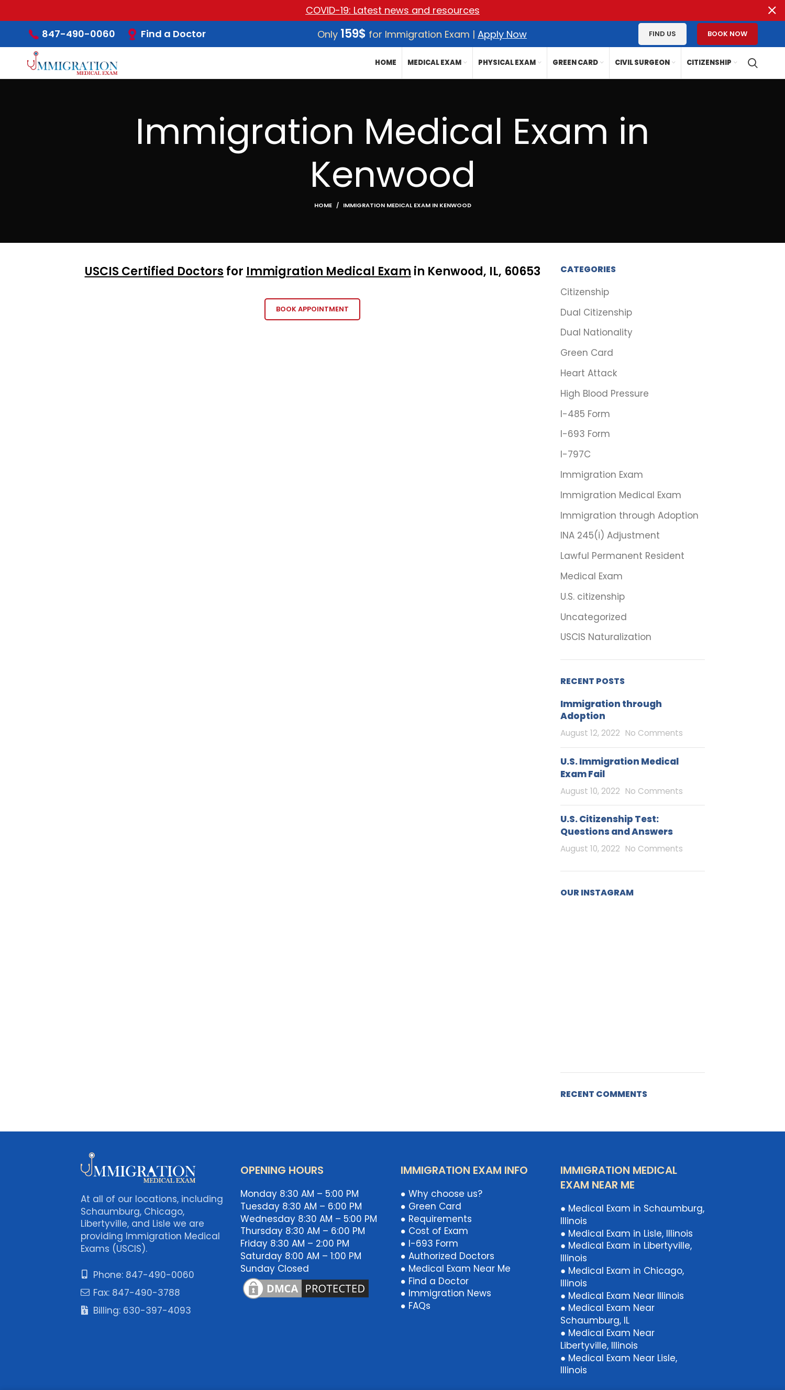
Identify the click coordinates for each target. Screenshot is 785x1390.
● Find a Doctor (435, 1280)
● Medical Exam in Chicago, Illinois (622, 1277)
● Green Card (431, 1206)
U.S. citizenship (592, 596)
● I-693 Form (429, 1243)
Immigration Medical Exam (328, 271)
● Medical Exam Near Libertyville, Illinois (607, 1339)
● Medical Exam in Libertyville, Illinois (626, 1251)
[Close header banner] (772, 10)
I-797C (575, 455)
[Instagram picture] (583, 932)
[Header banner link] (377, 10)
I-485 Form (585, 414)
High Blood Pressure (604, 393)
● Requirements (436, 1218)
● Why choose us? (441, 1193)
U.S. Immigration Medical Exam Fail (619, 767)
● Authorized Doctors (447, 1256)
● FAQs (415, 1305)
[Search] (753, 62)
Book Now (727, 34)
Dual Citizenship (596, 312)
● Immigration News (446, 1293)
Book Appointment (312, 309)
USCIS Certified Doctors (154, 271)
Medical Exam (591, 576)
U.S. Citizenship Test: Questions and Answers (616, 825)
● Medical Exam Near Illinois (622, 1295)
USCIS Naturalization (605, 637)
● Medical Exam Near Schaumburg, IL (607, 1314)
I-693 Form (585, 434)
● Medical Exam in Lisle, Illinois (626, 1233)
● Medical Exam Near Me (456, 1268)
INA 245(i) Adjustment (610, 536)
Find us (662, 34)
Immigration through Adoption (629, 515)
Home (323, 205)
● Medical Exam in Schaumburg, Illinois (632, 1214)
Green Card (586, 353)
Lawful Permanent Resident (622, 556)
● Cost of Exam (434, 1231)
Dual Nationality (596, 333)
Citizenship (584, 292)
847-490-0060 (78, 33)
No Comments (654, 732)
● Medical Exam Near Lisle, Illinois (618, 1363)
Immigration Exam (601, 475)
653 (529, 271)
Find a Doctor (173, 33)
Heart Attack (588, 373)
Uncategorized (593, 617)
